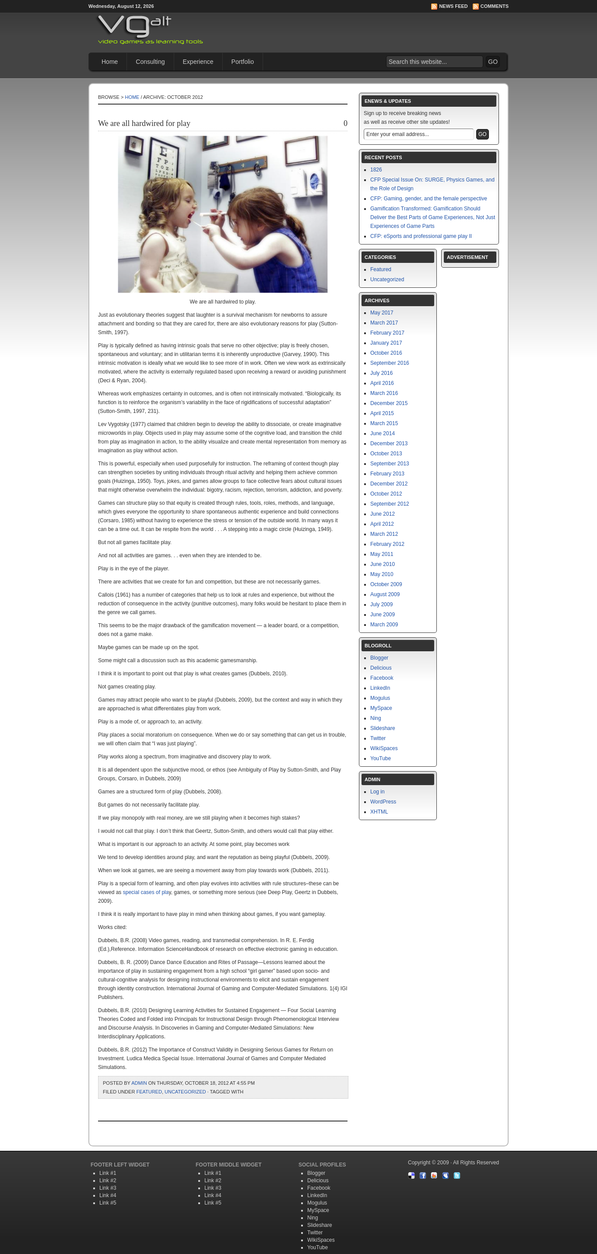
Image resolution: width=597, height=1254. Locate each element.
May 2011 (381, 554)
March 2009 (384, 625)
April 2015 (382, 413)
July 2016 (381, 373)
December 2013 (388, 443)
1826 (376, 170)
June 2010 (382, 564)
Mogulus (380, 698)
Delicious (381, 668)
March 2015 (384, 423)
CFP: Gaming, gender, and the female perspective (428, 199)
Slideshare (382, 728)
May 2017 (381, 313)
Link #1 (107, 1173)
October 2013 (386, 454)
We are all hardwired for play (144, 123)
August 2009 (385, 594)
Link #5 (107, 1203)
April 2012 (382, 524)
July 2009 (381, 604)
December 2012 (388, 484)
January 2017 (386, 343)
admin (139, 1083)
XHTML (379, 812)
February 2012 (387, 544)
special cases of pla (146, 892)
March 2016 (384, 393)
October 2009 (386, 584)
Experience (198, 61)
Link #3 (107, 1188)
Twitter (378, 738)
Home (110, 61)
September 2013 (389, 464)
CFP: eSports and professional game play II (421, 236)
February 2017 (387, 333)
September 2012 (389, 504)
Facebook (381, 678)
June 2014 (382, 433)
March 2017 (384, 323)
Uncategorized (185, 1091)
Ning (375, 718)
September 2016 (389, 363)
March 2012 (384, 534)
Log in (377, 792)
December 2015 (388, 403)
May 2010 (381, 574)
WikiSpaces (384, 748)
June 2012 (382, 514)
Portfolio (243, 61)
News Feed (453, 6)
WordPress (383, 802)
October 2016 (386, 353)
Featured (149, 1091)
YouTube (380, 758)
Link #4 (107, 1195)
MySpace (381, 708)
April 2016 (382, 383)
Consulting (150, 61)
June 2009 (382, 614)
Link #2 (107, 1180)
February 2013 (387, 474)
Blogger (379, 658)
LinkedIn (380, 688)
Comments (495, 6)
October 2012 (386, 494)
